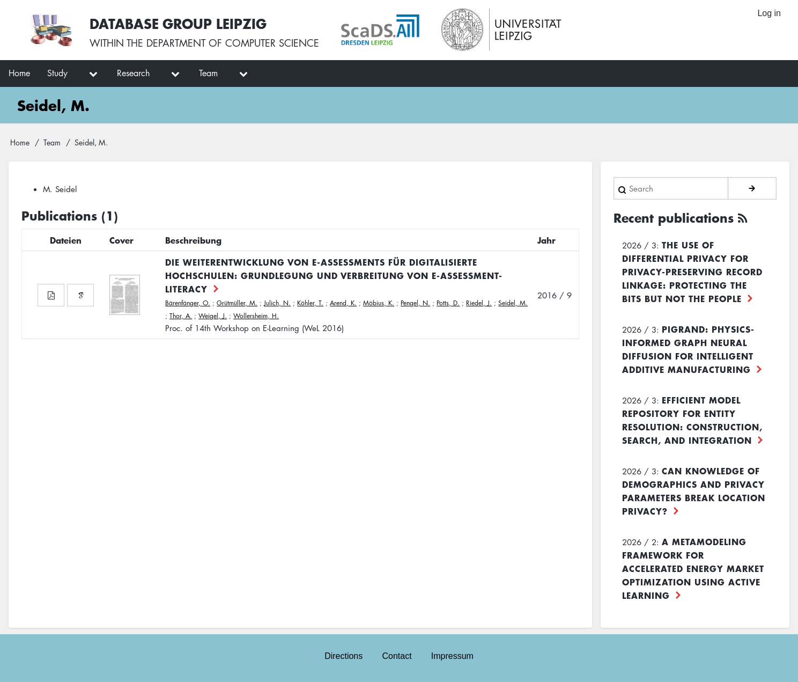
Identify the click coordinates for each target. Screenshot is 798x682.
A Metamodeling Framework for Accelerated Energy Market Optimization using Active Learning (693, 568)
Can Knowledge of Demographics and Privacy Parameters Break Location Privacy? (693, 490)
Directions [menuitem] (343, 656)
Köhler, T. (310, 302)
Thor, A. (180, 315)
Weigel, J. (212, 315)
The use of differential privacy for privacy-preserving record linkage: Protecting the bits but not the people (692, 271)
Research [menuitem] (133, 73)
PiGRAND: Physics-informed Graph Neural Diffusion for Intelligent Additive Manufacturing (688, 349)
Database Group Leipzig (178, 23)
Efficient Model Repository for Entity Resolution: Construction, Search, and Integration (692, 419)
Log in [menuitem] (769, 13)
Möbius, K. (378, 302)
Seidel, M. (513, 302)
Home (19, 142)
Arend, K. (343, 302)
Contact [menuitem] (396, 656)
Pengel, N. (415, 302)
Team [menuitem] (208, 73)
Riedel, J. (479, 302)
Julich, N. (277, 302)
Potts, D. (448, 302)
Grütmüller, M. (237, 302)
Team (52, 142)
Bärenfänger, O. (187, 302)
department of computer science (232, 42)
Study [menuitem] (57, 73)
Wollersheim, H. (256, 315)
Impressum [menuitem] (452, 656)
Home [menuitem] (19, 73)
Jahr (546, 239)
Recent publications (674, 217)
